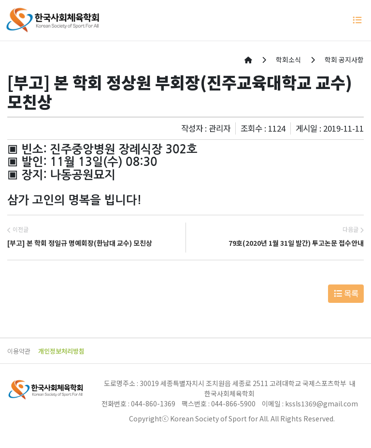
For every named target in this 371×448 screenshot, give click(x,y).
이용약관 (18, 351)
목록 (346, 293)
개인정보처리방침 (61, 351)
